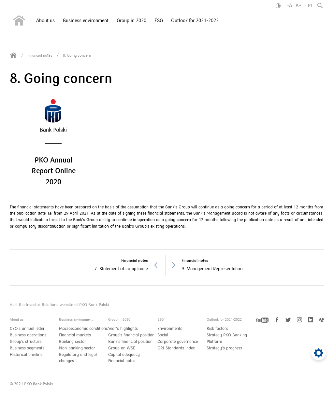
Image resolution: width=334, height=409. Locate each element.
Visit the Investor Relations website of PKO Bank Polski (59, 304)
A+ (298, 5)
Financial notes (39, 55)
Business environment (86, 20)
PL (310, 5)
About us (45, 20)
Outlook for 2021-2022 (195, 20)
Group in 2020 (131, 20)
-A (289, 5)
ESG (158, 20)
